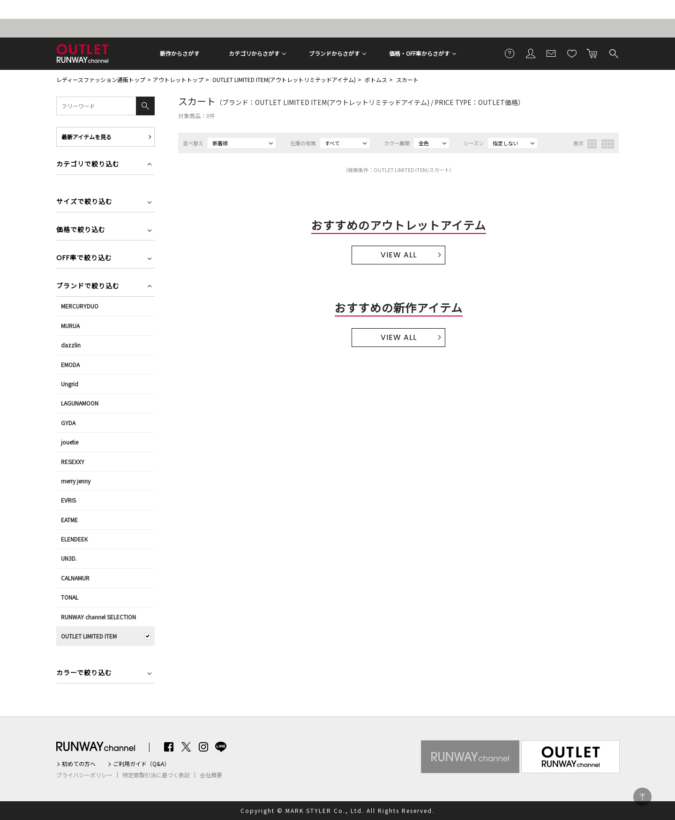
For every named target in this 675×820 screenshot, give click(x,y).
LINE (220, 746)
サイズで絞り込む (84, 202)
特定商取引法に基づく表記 (156, 775)
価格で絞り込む (80, 230)
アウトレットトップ (178, 79)
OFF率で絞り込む (84, 259)
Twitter (186, 746)
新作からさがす (179, 53)
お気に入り (572, 53)
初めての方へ (79, 764)
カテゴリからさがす (254, 53)
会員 (530, 53)
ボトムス (376, 79)
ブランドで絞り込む (88, 287)
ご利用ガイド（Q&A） (141, 764)
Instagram (203, 746)
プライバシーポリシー (84, 775)
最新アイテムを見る (86, 137)
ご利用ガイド (510, 53)
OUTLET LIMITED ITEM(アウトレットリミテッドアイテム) (284, 79)
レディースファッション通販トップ (100, 79)
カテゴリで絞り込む (88, 165)
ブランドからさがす (334, 53)
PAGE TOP (642, 797)
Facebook (168, 746)
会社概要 (211, 775)
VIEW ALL (399, 254)
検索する (613, 53)
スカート (407, 79)
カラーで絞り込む (84, 673)
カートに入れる (592, 53)
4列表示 (607, 144)
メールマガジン (551, 53)
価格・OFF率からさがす (419, 53)
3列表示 (592, 144)
